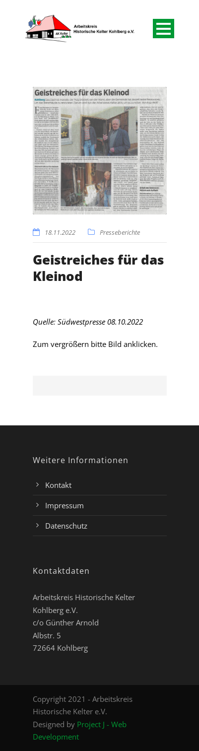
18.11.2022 (60, 232)
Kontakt (58, 485)
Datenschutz (66, 526)
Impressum (64, 505)
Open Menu (163, 28)
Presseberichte (120, 232)
